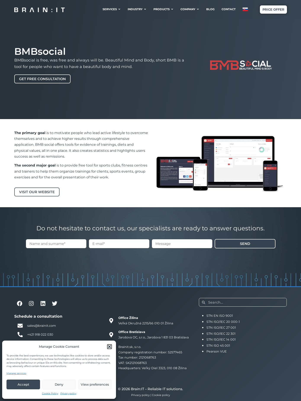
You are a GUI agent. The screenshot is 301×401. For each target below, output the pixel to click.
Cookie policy (161, 395)
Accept (23, 384)
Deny (59, 384)
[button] (109, 346)
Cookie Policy (50, 393)
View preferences (95, 384)
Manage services (16, 373)
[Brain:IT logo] (39, 10)
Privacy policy (68, 393)
